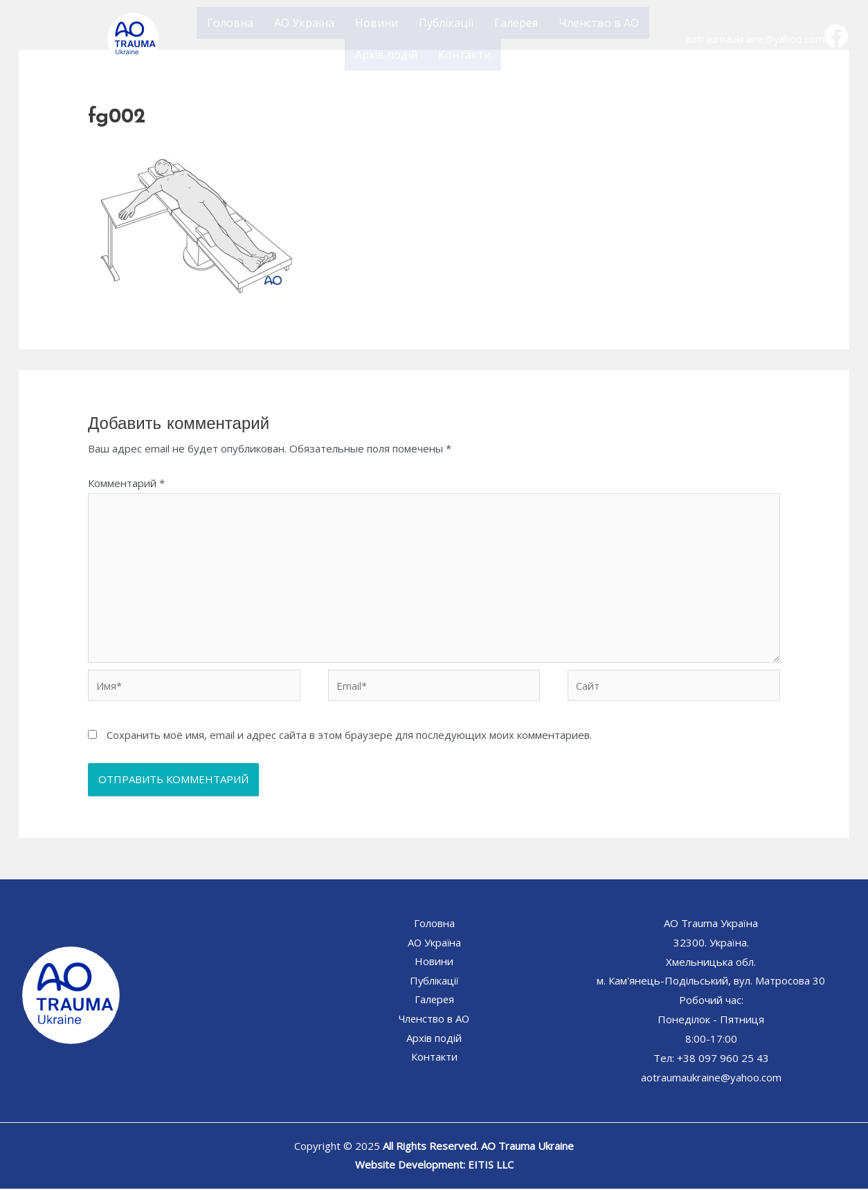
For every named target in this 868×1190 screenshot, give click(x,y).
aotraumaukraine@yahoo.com (755, 39)
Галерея (516, 22)
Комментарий (126, 483)
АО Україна (304, 22)
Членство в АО (599, 22)
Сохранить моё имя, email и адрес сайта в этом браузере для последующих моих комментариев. (349, 736)
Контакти (464, 54)
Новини (376, 22)
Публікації (446, 22)
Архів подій (386, 54)
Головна (230, 22)
